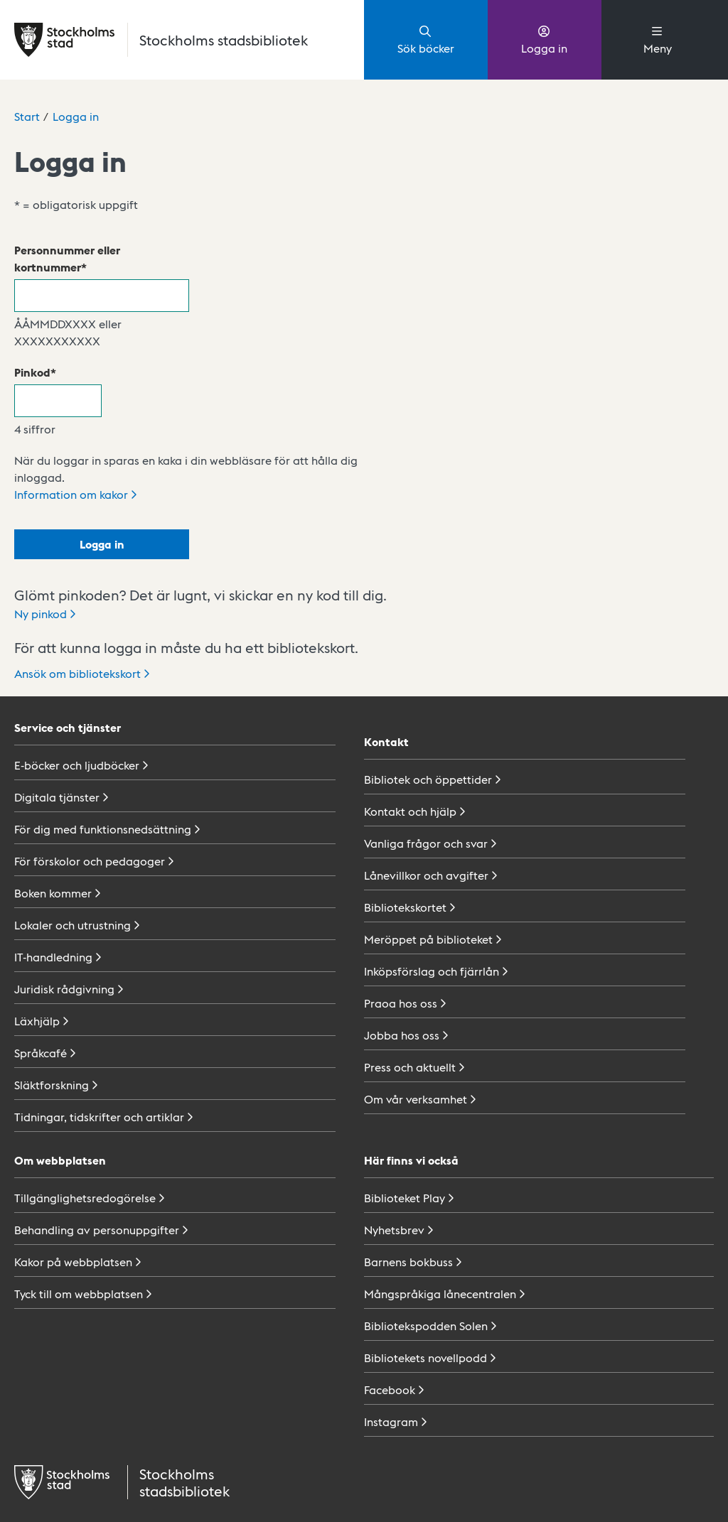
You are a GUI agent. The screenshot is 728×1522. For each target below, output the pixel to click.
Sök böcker (425, 39)
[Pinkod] (58, 400)
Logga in (544, 39)
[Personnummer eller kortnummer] (101, 295)
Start (27, 116)
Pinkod (32, 372)
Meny (657, 39)
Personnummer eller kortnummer (67, 258)
